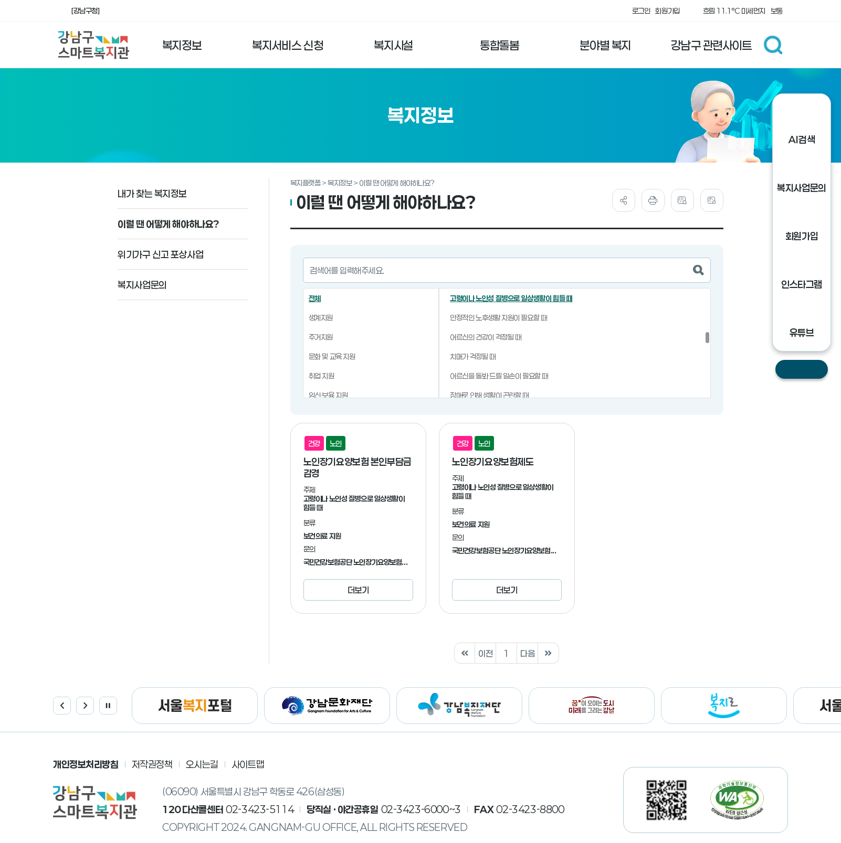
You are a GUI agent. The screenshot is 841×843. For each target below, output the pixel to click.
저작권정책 (152, 764)
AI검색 (802, 139)
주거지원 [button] (321, 337)
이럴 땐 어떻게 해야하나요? (168, 224)
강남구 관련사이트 (711, 45)
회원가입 (667, 10)
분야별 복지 (605, 45)
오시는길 (202, 764)
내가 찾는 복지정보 (152, 193)
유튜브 (802, 332)
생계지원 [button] (321, 317)
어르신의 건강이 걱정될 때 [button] (485, 337)
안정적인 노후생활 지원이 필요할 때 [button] (498, 317)
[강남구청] (85, 10)
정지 (108, 705)
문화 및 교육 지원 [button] (332, 356)
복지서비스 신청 (287, 45)
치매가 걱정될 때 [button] (472, 356)
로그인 (641, 10)
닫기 (801, 369)
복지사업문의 (142, 285)
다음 (527, 653)
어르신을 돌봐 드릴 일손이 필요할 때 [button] (499, 375)
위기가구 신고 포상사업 (160, 254)
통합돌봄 (499, 45)
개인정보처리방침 (86, 764)
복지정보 (181, 45)
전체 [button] (315, 298)
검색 (773, 45)
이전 (485, 653)
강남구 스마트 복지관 (93, 45)
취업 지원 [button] (321, 375)
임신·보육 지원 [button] (328, 395)
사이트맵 (248, 764)
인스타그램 (801, 284)
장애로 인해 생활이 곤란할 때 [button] (489, 395)
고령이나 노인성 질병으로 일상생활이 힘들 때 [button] (511, 298)
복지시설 (393, 45)
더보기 (358, 590)
